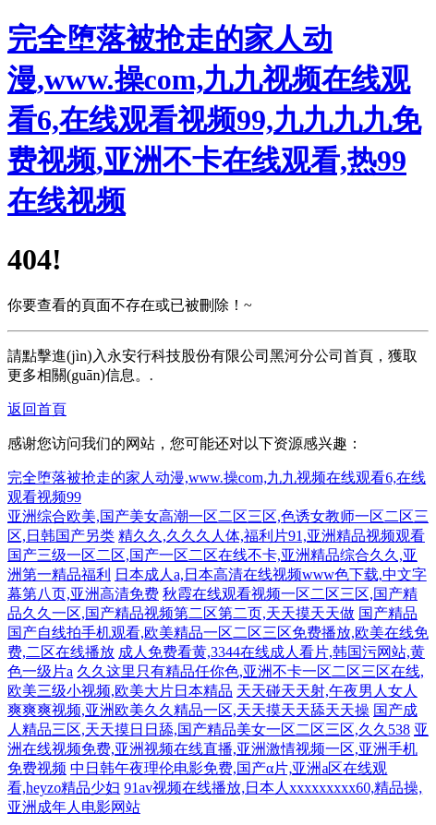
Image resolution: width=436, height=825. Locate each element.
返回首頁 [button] (37, 409)
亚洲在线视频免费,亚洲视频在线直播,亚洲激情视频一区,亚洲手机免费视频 (218, 749)
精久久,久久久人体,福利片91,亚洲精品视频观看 (271, 536)
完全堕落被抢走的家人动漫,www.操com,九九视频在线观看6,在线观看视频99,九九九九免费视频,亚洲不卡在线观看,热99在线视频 (214, 120)
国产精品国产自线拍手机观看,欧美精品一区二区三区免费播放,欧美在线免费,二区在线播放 (218, 632)
